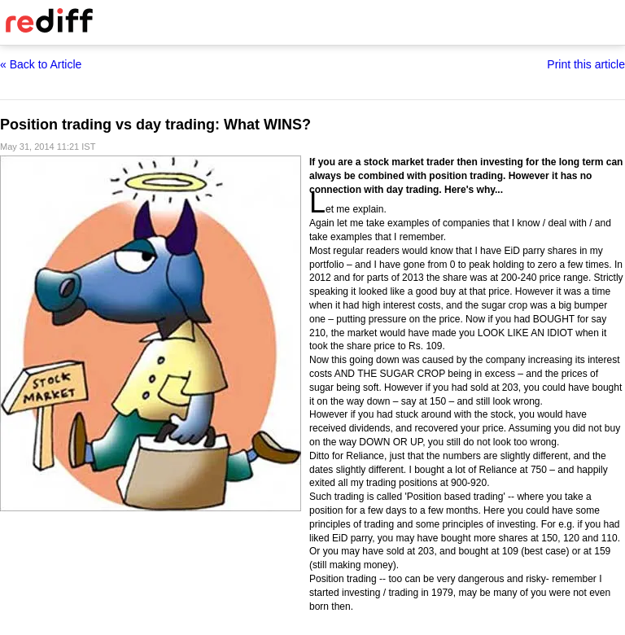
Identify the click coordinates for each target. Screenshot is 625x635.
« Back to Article (40, 64)
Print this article (586, 64)
